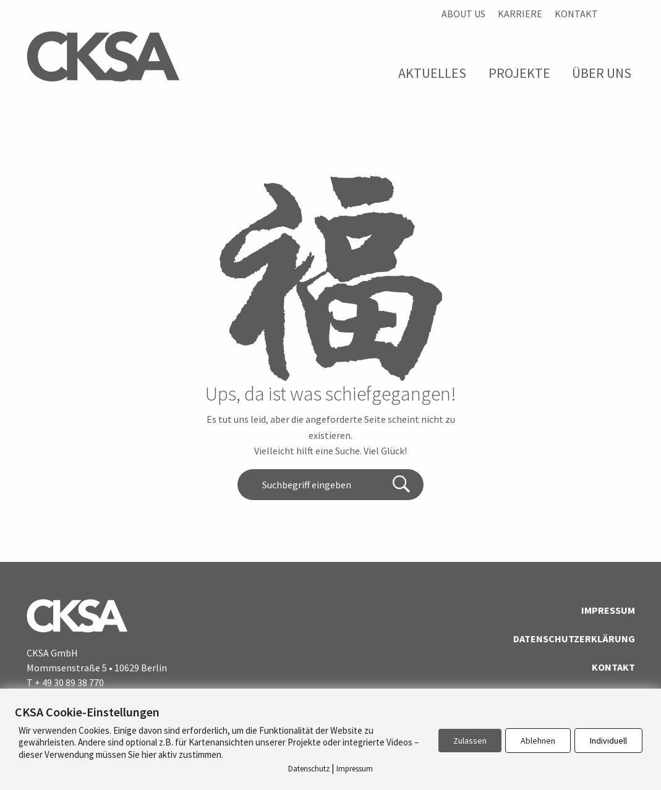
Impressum (608, 610)
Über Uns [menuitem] (601, 73)
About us (463, 13)
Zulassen (470, 740)
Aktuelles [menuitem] (432, 73)
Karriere (520, 13)
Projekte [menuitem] (519, 73)
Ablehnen (538, 740)
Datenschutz (309, 768)
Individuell (608, 740)
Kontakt (576, 13)
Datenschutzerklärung (574, 638)
